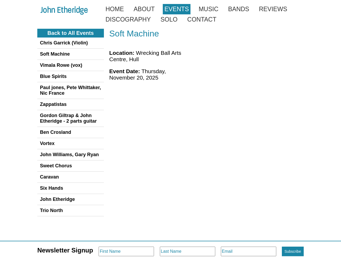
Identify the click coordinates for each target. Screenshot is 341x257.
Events (176, 9)
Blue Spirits (53, 76)
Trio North (51, 210)
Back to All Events (70, 33)
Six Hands (51, 188)
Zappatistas (53, 104)
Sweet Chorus (56, 165)
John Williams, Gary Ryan (69, 154)
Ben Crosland (55, 132)
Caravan (49, 177)
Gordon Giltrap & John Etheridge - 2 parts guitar (68, 118)
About (144, 9)
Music (208, 9)
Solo (168, 19)
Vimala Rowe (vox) (61, 65)
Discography (128, 19)
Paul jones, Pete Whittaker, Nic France (70, 90)
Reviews (273, 9)
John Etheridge (57, 199)
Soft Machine (55, 54)
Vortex (47, 143)
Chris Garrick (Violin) (64, 42)
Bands (238, 9)
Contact (201, 19)
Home (114, 9)
